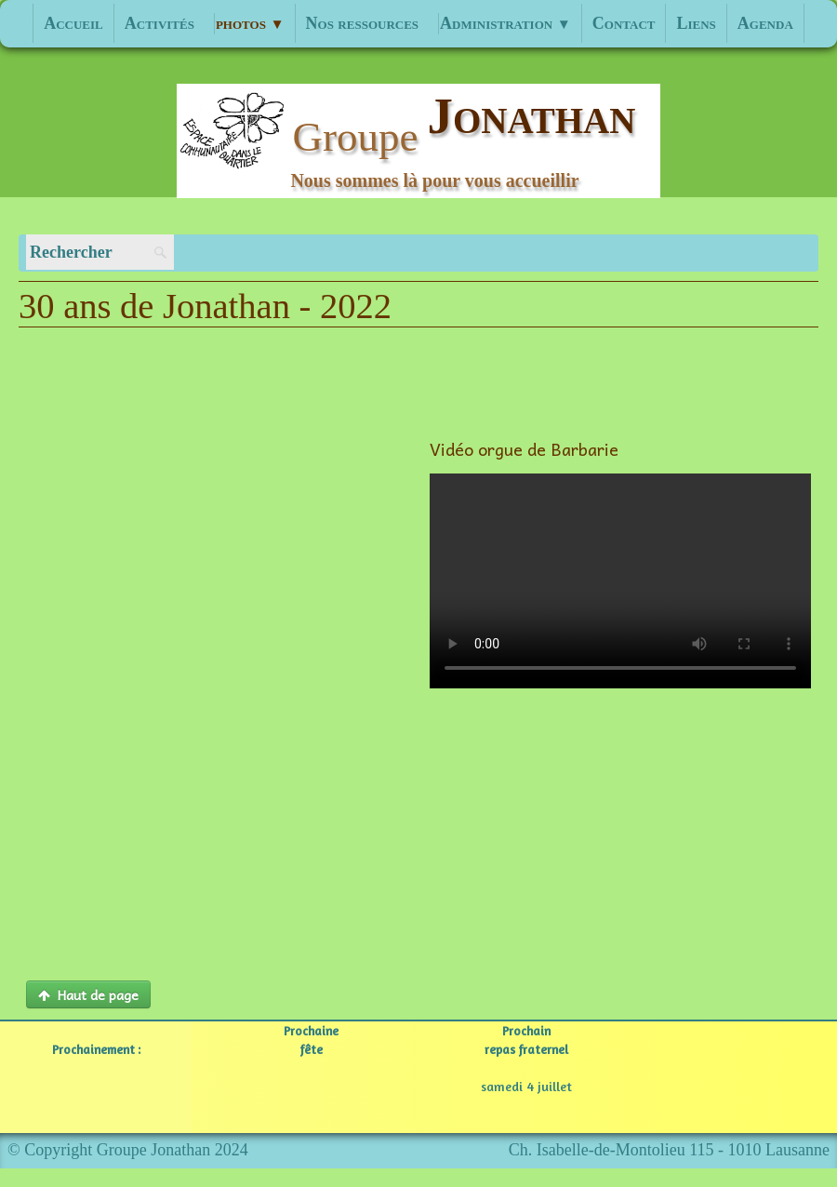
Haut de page (88, 994)
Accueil (73, 23)
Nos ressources (362, 23)
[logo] (419, 141)
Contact (624, 23)
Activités (159, 23)
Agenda (765, 23)
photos (250, 23)
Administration (505, 23)
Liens (695, 23)
